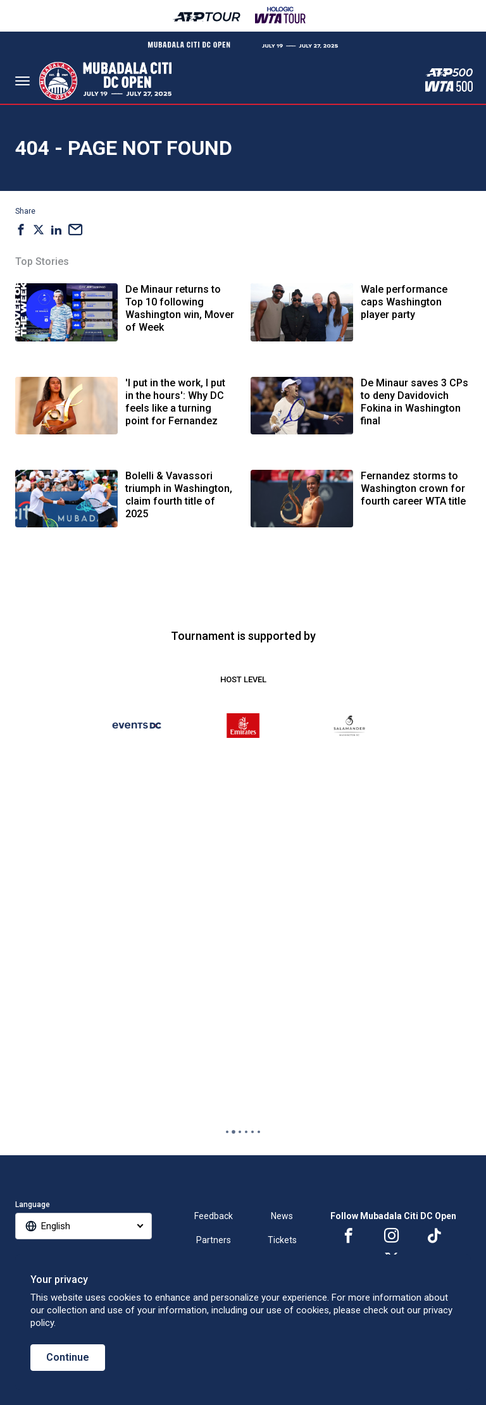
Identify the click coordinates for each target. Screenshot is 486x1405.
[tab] (227, 1132)
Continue (67, 1357)
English (55, 1226)
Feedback (213, 1216)
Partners (213, 1240)
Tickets (282, 1240)
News (282, 1216)
